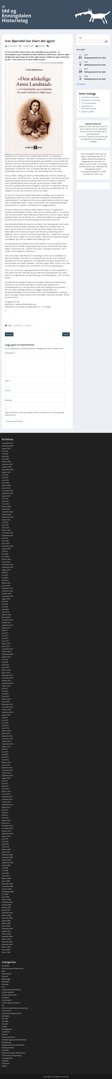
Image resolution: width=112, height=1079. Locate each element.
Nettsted (8, 400)
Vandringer (6, 1063)
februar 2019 (6, 583)
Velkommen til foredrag (90, 100)
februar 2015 (6, 699)
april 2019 (5, 580)
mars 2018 (5, 612)
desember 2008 (7, 884)
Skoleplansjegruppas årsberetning (14, 1040)
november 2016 (7, 649)
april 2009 (5, 873)
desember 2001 (7, 944)
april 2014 (5, 725)
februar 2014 (6, 731)
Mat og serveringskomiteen (11, 1013)
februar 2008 (6, 899)
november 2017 (7, 620)
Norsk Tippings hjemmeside (93, 136)
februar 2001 (6, 947)
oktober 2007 (6, 905)
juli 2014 (5, 717)
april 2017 (5, 638)
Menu (4, 6)
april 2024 (5, 480)
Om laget (5, 1021)
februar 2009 (6, 878)
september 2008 (7, 892)
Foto (3, 987)
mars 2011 (5, 818)
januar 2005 (6, 926)
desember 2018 (7, 588)
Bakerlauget (6, 979)
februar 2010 (6, 849)
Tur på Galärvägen (88, 103)
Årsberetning (6, 974)
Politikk (4, 1026)
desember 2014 (7, 704)
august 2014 (6, 715)
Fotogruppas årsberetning (11, 989)
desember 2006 (7, 913)
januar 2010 (6, 852)
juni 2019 (5, 575)
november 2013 (7, 739)
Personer (5, 1024)
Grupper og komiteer (9, 995)
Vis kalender (81, 84)
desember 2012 (7, 768)
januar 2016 (6, 673)
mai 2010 (5, 841)
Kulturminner (6, 1011)
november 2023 (7, 491)
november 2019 (7, 564)
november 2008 (7, 886)
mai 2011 (5, 812)
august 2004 (6, 931)
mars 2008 (5, 897)
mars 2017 (5, 641)
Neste (66, 334)
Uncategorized (7, 1058)
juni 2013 (5, 752)
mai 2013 (5, 754)
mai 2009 (5, 870)
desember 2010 (7, 826)
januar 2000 (6, 950)
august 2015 (6, 686)
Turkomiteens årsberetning (11, 1055)
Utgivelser (5, 1061)
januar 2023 (6, 509)
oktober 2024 (6, 467)
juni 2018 (5, 604)
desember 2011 (7, 797)
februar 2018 (6, 615)
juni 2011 (5, 810)
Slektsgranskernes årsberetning (13, 1045)
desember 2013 (7, 736)
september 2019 (7, 567)
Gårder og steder (8, 992)
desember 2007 (7, 902)
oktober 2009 (6, 860)
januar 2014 (6, 733)
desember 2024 (7, 464)
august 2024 (6, 472)
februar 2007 (6, 907)
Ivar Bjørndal (17, 325)
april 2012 (5, 786)
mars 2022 (5, 527)
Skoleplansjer (6, 1042)
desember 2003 (7, 936)
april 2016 (5, 665)
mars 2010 (5, 847)
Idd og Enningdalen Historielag (16, 15)
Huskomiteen (6, 1000)
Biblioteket (41, 46)
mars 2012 (5, 789)
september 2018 (7, 596)
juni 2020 (5, 554)
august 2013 (6, 746)
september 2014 (7, 712)
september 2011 (7, 804)
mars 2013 (5, 760)
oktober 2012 (6, 773)
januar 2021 (6, 543)
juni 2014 (5, 720)
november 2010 (7, 828)
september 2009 (7, 862)
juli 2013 (5, 749)
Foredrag (5, 984)
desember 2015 (7, 675)
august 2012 (6, 778)
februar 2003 (6, 939)
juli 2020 (5, 551)
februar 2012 (6, 791)
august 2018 (6, 599)
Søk (80, 38)
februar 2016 (6, 670)
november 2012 (7, 770)
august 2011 (6, 807)
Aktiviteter (5, 966)
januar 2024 (6, 488)
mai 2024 (5, 477)
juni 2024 (5, 475)
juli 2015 (5, 688)
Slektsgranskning (8, 1048)
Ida (3, 1005)
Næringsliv (5, 1016)
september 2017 (7, 625)
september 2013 (7, 744)
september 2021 (7, 535)
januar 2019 (6, 586)
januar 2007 (6, 910)
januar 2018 (6, 617)
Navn (8, 381)
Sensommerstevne (8, 1037)
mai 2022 (5, 522)
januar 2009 (6, 881)
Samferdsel (6, 1032)
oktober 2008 (6, 889)
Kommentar (10, 353)
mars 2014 (5, 728)
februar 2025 (6, 462)
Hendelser (5, 997)
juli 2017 (5, 630)
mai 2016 (5, 662)
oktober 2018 (6, 593)
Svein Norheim (12, 46)
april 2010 (5, 844)
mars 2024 (5, 483)
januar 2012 (6, 794)
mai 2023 (5, 498)
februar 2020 (6, 559)
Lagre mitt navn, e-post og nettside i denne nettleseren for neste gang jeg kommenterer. (34, 413)
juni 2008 (5, 894)
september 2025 (7, 446)
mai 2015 (5, 691)
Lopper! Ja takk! (87, 111)
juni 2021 (5, 538)
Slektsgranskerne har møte (95, 58)
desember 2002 (7, 942)
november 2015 (7, 678)
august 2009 (6, 865)
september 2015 (7, 683)
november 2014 (7, 707)
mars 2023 (5, 504)
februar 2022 (6, 530)
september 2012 (7, 775)
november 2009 (7, 857)
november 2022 (7, 512)
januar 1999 (6, 952)
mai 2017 (5, 636)
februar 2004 (6, 934)
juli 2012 (5, 781)
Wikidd (4, 1066)
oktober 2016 (6, 651)
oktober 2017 (6, 622)
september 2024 (7, 469)
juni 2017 (5, 633)
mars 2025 (5, 459)
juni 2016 (5, 659)
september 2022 (7, 517)
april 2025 (5, 456)
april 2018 (5, 609)
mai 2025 (5, 454)
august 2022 (6, 520)
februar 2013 (6, 762)
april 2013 (5, 757)
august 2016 (6, 657)
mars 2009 (5, 876)
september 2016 (7, 654)
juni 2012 (5, 783)
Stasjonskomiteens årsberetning (13, 1053)
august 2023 (6, 496)
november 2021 (7, 533)
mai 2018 (5, 607)
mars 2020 (5, 557)
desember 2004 (7, 928)
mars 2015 (5, 696)
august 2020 (6, 549)
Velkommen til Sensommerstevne (88, 107)
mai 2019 (5, 578)
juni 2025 (5, 451)
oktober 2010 (6, 831)
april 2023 (5, 501)
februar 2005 (6, 923)
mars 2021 (5, 541)
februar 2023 (6, 506)
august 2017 (6, 628)
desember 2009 (7, 855)
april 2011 (5, 815)
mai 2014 (5, 723)
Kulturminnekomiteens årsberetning (15, 1008)
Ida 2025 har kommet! (90, 97)
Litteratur (28, 325)
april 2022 (5, 525)
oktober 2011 (6, 802)
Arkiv (3, 971)
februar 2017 (6, 644)
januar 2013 (6, 765)
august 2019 (6, 570)
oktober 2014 (6, 710)
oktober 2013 (6, 741)
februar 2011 (6, 820)
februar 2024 (6, 485)
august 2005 (6, 921)
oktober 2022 (6, 514)
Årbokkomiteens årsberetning (12, 968)
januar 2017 (6, 646)
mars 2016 (5, 667)
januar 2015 (6, 702)
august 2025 (6, 448)
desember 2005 (7, 918)
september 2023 (7, 493)
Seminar (5, 1034)
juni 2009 (5, 868)
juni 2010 (5, 839)
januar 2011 (6, 823)
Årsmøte (5, 976)
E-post (8, 390)
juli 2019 (5, 572)
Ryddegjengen (7, 1029)
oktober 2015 (6, 680)
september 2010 (7, 833)
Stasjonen (5, 1050)
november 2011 (7, 799)
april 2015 (5, 694)
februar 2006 (6, 915)
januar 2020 (6, 562)
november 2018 (7, 591)
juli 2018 (5, 601)
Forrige (9, 334)
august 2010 (6, 836)
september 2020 (7, 546)
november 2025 (7, 443)
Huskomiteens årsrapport (11, 1003)
